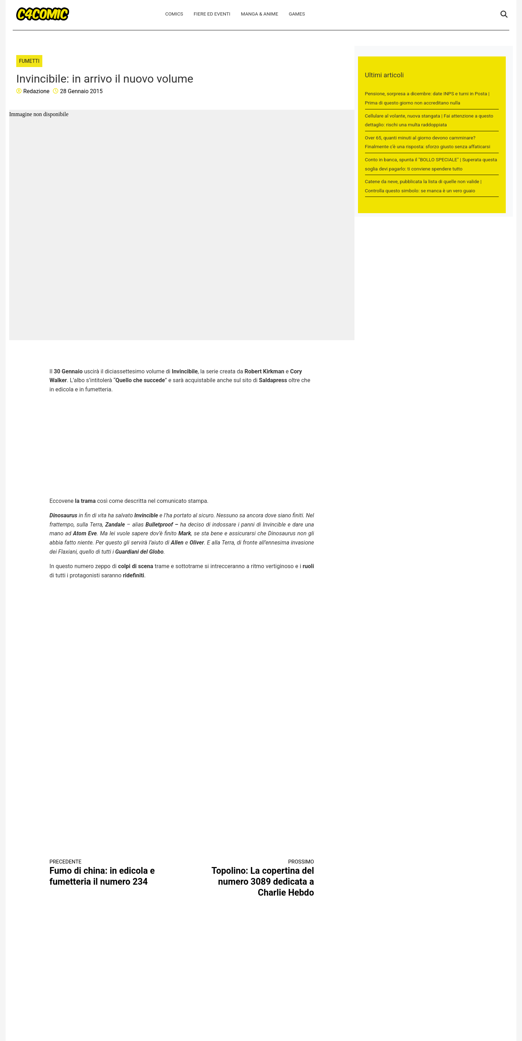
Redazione (36, 91)
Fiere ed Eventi (212, 14)
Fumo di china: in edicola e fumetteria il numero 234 (109, 873)
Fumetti (29, 61)
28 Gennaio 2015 (81, 91)
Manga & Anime (259, 14)
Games (297, 14)
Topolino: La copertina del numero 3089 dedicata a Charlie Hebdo (254, 878)
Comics (174, 14)
